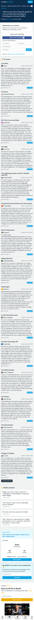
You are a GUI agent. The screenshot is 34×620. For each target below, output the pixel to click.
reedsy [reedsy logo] (7, 2)
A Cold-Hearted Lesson (9, 315)
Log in (30, 1)
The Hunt (4, 92)
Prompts (9, 618)
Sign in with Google (17, 34)
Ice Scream (5, 397)
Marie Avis (6, 289)
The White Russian (7, 370)
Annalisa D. (6, 232)
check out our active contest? (16, 54)
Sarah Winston (7, 399)
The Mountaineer (7, 425)
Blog (32, 618)
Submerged (5, 287)
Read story (29, 87)
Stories (25, 618)
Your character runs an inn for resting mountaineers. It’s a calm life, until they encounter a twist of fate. (16, 521)
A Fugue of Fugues (7, 453)
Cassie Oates (6, 344)
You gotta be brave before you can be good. (16, 203)
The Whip (4, 147)
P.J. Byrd (5, 455)
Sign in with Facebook (17, 38)
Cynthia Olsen (7, 205)
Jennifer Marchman (8, 94)
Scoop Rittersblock (8, 260)
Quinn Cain (6, 149)
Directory (3, 6)
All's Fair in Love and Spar (10, 120)
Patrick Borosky (7, 177)
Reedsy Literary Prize (28, 6)
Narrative (9, 19)
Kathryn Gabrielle (8, 317)
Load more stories (7, 480)
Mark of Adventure (8, 230)
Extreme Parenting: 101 (9, 342)
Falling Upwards (6, 258)
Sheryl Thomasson (8, 372)
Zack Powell (6, 122)
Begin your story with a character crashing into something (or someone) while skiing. (15, 493)
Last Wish (4, 63)
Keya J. (5, 66)
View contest (17, 559)
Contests (17, 618)
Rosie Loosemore (7, 427)
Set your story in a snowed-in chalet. (15, 512)
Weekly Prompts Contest (14, 6)
